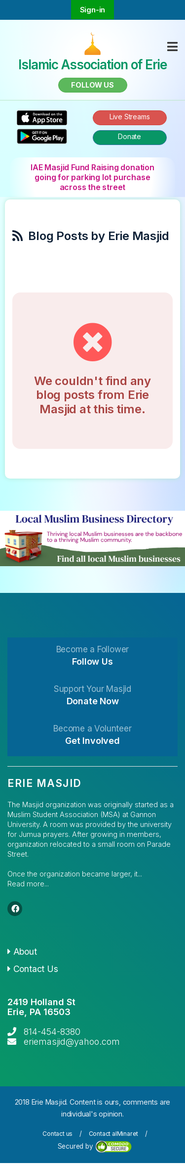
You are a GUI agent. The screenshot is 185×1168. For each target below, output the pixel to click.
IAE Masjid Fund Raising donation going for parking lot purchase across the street (92, 177)
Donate (129, 136)
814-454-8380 (52, 1031)
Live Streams (130, 116)
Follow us (92, 85)
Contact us (57, 1133)
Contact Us (32, 969)
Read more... (28, 883)
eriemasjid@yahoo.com (72, 1041)
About (22, 951)
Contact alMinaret (114, 1133)
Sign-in (93, 9)
